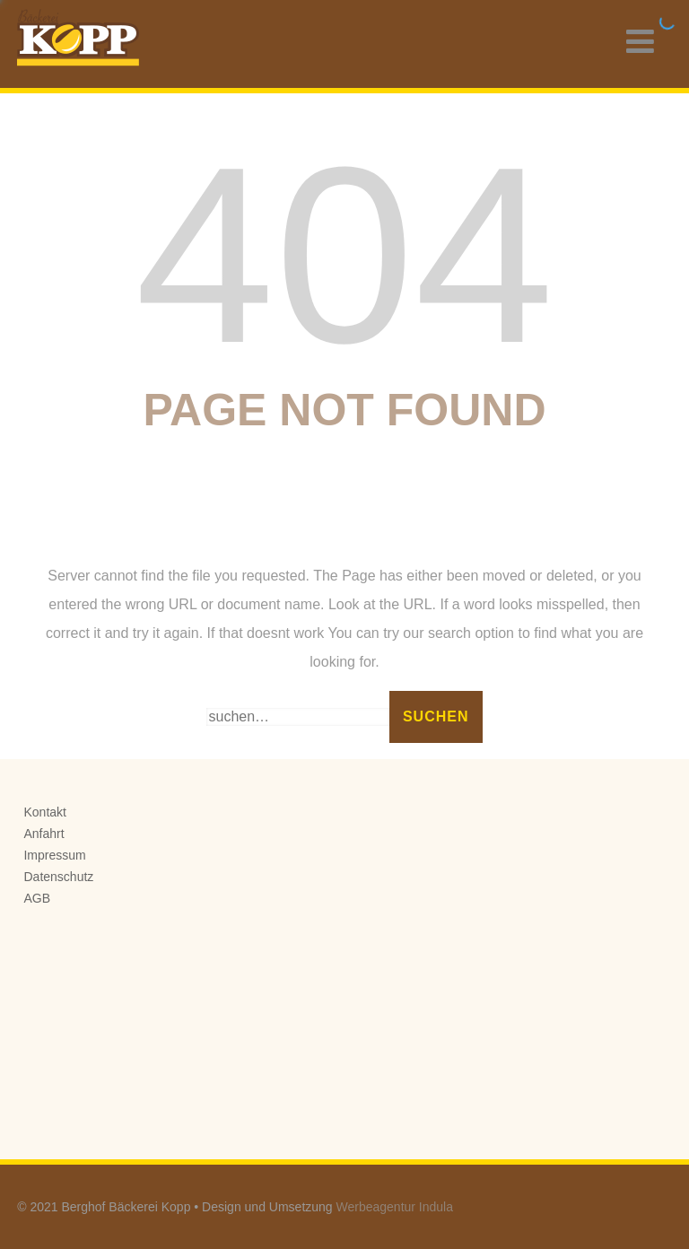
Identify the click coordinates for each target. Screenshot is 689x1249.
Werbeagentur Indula (395, 1207)
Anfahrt (43, 833)
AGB (36, 898)
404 (344, 255)
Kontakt (44, 812)
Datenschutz (58, 876)
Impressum (54, 855)
